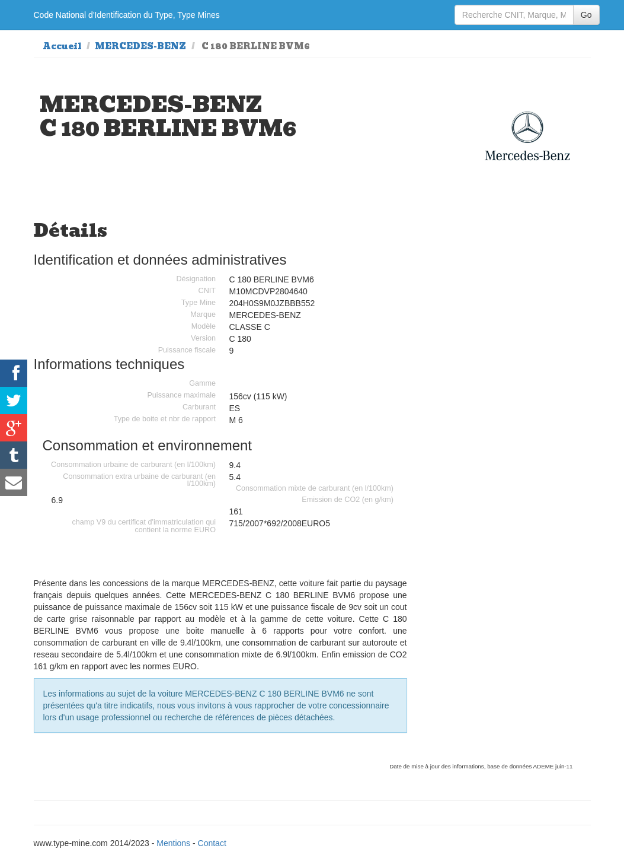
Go (586, 15)
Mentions (173, 843)
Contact (212, 843)
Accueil (62, 46)
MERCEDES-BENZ (140, 46)
